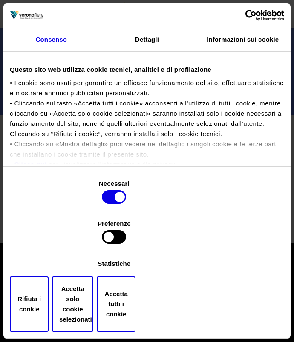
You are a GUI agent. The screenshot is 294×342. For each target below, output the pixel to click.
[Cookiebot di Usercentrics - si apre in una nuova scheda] (247, 53)
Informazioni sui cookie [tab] (243, 77)
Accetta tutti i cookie (239, 277)
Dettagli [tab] (147, 77)
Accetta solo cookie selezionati (147, 277)
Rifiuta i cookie (54, 277)
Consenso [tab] (51, 77)
